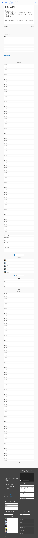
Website (5, 50)
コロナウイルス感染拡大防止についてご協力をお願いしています (27, 488)
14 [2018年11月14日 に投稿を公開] (7, 494)
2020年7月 (5, 180)
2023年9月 (5, 116)
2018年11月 (5, 214)
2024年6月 (5, 101)
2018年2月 (5, 229)
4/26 (7, 259)
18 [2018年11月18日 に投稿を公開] (13, 494)
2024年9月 (5, 96)
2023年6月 (5, 121)
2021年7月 (5, 160)
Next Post (32, 26)
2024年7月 (5, 99)
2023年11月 (5, 113)
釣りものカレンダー (23, 496)
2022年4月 (5, 145)
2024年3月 (5, 106)
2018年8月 (5, 219)
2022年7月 (5, 140)
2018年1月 (5, 231)
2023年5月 (5, 123)
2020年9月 (5, 177)
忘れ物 (6, 507)
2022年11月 (5, 133)
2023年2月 (5, 128)
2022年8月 (5, 138)
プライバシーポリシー (23, 491)
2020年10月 (5, 175)
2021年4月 (5, 165)
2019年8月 (5, 199)
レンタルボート (7, 505)
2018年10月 (5, 216)
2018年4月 (5, 226)
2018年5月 (5, 224)
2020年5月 (5, 184)
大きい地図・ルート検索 (7, 478)
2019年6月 (5, 202)
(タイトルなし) (6, 283)
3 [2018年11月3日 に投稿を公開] (11, 491)
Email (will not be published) (7, 47)
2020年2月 (5, 189)
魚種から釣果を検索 (23, 498)
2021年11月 (5, 153)
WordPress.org (19, 466)
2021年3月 (5, 167)
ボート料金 (22, 493)
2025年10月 (5, 74)
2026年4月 (5, 64)
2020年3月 (5, 187)
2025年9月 (5, 76)
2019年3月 (5, 207)
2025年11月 (5, 72)
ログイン (19, 464)
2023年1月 (5, 130)
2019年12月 (5, 192)
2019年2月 (5, 209)
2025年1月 (5, 89)
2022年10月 (5, 135)
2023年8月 (5, 118)
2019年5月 (5, 204)
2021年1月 (5, 170)
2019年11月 (5, 194)
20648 (7, 265)
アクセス (22, 485)
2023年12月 (5, 111)
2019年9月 (5, 197)
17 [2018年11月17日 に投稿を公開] (11, 494)
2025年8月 (5, 306)
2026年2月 (5, 67)
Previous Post (6, 26)
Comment (5, 36)
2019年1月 (5, 211)
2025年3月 (5, 86)
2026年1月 (5, 69)
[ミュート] (31, 480)
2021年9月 (5, 157)
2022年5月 (5, 143)
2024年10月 (5, 94)
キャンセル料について (8, 503)
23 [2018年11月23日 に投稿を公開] (10, 496)
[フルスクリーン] (33, 480)
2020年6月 (5, 182)
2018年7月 (5, 221)
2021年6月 (5, 162)
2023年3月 (5, 126)
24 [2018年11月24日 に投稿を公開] (11, 496)
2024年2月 (5, 108)
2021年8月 (5, 387)
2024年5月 (5, 103)
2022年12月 (5, 360)
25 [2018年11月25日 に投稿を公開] (13, 496)
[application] (27, 477)
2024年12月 (5, 91)
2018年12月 (5, 441)
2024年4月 (5, 333)
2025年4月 (5, 84)
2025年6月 (5, 81)
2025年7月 (5, 79)
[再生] (20, 480)
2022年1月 (5, 150)
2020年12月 (5, 172)
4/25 (7, 268)
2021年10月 (5, 155)
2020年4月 (5, 414)
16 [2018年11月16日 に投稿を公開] (10, 494)
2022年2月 (5, 148)
